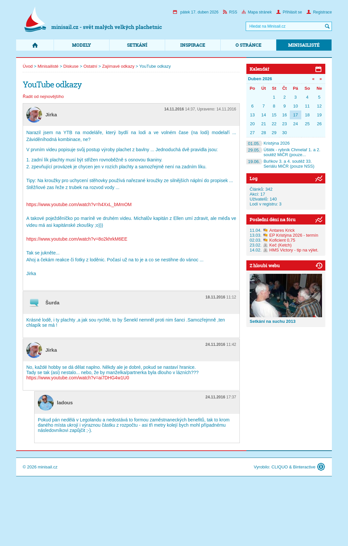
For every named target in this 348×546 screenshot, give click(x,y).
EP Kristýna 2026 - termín (293, 235)
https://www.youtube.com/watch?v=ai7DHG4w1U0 (77, 377)
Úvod (28, 66)
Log (254, 178)
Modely (81, 45)
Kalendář (259, 69)
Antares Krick (282, 230)
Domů (35, 45)
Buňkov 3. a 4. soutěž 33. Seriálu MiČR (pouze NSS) (280, 164)
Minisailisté (304, 45)
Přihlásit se (289, 12)
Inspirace (192, 45)
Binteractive (304, 466)
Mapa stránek (257, 12)
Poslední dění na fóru (273, 219)
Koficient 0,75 (282, 240)
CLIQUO (279, 466)
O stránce (248, 45)
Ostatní (90, 66)
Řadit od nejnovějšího (43, 96)
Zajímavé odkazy (118, 66)
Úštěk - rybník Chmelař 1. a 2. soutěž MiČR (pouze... (283, 152)
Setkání (137, 45)
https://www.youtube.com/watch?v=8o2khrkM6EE (76, 239)
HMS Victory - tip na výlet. (293, 250)
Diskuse (71, 66)
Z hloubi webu (265, 265)
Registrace (319, 12)
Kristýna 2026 (268, 143)
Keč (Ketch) (280, 245)
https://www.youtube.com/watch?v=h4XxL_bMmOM (79, 204)
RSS (230, 12)
